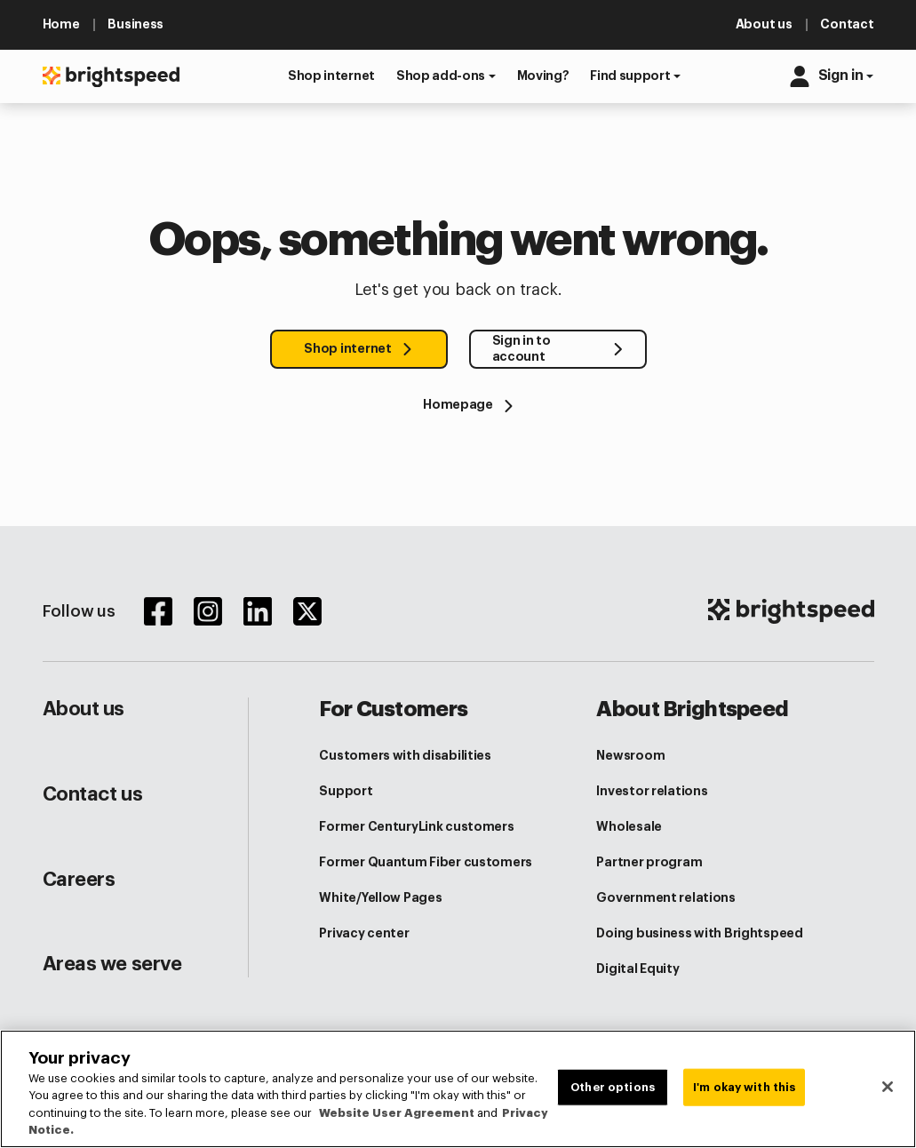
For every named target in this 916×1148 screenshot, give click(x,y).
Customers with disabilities (404, 755)
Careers (79, 879)
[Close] (887, 1086)
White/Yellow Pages (380, 897)
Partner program (649, 862)
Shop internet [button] (347, 348)
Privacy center (364, 933)
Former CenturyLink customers (416, 826)
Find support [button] (630, 75)
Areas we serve (112, 964)
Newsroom (630, 755)
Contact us (93, 794)
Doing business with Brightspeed (699, 933)
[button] (331, 76)
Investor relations (651, 791)
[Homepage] (457, 404)
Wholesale (628, 826)
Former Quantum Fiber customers (425, 862)
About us (83, 709)
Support (345, 791)
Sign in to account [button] (521, 348)
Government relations (665, 897)
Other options (612, 1087)
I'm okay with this (744, 1087)
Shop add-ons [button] (440, 75)
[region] (458, 1089)
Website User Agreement (396, 1113)
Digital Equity (637, 968)
